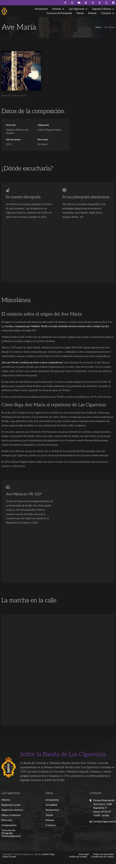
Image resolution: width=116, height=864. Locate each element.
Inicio (98, 27)
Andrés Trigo (48, 854)
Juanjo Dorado (9, 856)
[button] (58, 9)
